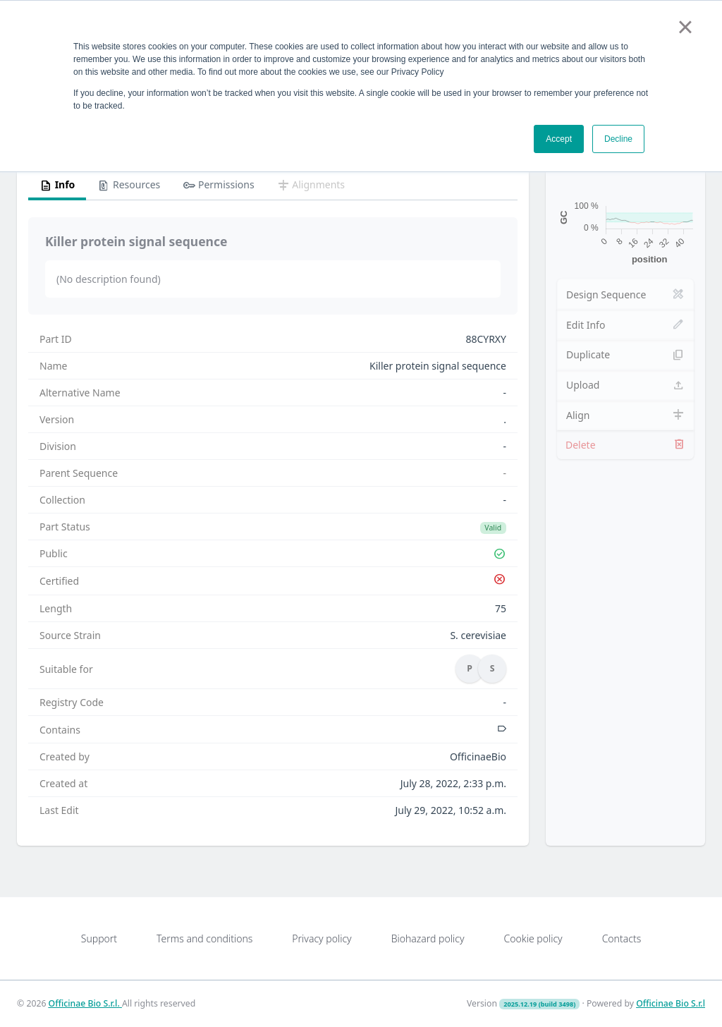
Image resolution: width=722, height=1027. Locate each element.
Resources (128, 185)
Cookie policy (532, 938)
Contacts (622, 938)
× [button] (685, 26)
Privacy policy (321, 938)
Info (57, 185)
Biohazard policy (428, 938)
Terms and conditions (204, 938)
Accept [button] (559, 139)
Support (99, 938)
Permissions (218, 185)
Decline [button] (618, 139)
